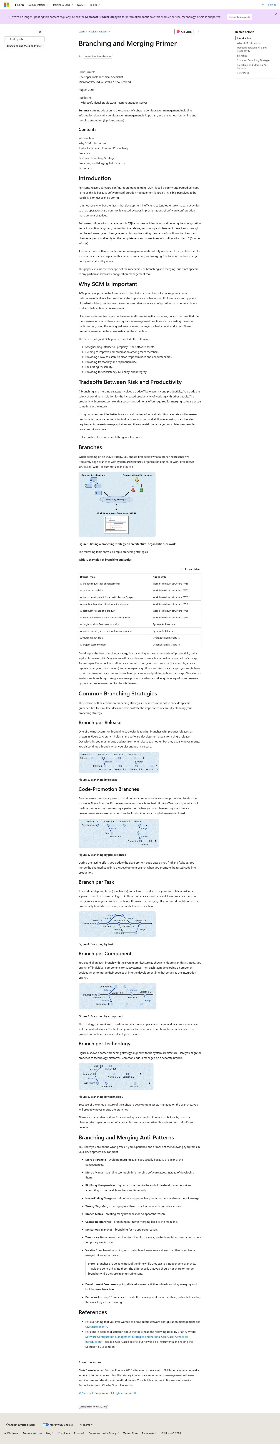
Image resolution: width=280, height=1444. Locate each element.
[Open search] (263, 5)
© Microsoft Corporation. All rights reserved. (106, 1393)
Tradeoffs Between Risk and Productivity (252, 49)
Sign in (272, 4)
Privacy (78, 1433)
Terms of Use (130, 1433)
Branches (242, 55)
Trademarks (148, 1433)
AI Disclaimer (11, 1433)
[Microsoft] (6, 4)
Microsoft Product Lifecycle (103, 17)
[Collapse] (40, 32)
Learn (82, 31)
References (243, 72)
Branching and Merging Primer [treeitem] (24, 45)
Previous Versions (98, 31)
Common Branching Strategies (254, 60)
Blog (48, 1433)
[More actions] (198, 31)
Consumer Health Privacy (102, 1433)
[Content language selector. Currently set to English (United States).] (20, 1425)
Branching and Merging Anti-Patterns (253, 66)
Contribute (64, 1433)
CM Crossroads (94, 1326)
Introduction (244, 38)
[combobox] (24, 39)
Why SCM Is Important (249, 43)
